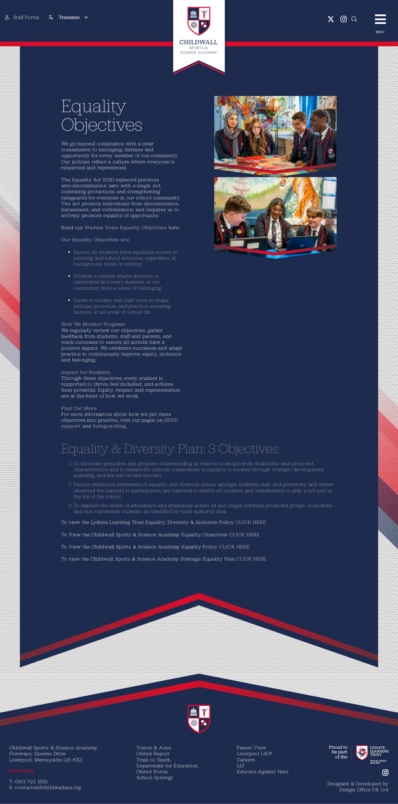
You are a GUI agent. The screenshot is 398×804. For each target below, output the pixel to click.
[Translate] (73, 17)
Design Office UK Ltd (364, 789)
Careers (246, 759)
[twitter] (331, 19)
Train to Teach (154, 759)
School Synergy (155, 777)
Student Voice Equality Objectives (126, 227)
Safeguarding (109, 426)
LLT (241, 765)
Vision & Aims (154, 747)
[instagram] (343, 19)
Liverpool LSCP (255, 753)
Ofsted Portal (152, 771)
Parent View (251, 747)
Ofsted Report (153, 753)
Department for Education (167, 765)
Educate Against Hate (263, 771)
